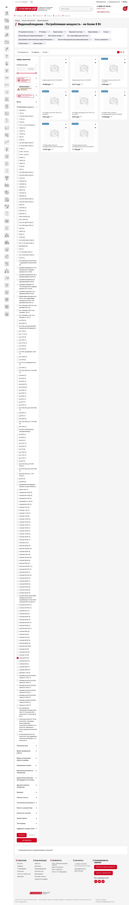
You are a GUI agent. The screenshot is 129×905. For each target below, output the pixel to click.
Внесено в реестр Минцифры (22, 80)
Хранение (20, 792)
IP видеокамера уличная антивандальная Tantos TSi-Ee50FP (112, 113)
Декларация (104, 58)
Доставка (58, 16)
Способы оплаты (40, 876)
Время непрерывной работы (23, 752)
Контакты (67, 16)
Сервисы (29, 16)
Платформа (19, 16)
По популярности (23, 52)
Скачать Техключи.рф (103, 873)
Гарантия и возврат (41, 879)
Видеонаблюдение (42, 20)
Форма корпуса (22, 818)
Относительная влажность (26, 803)
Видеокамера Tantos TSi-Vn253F (81, 80)
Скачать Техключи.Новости (105, 867)
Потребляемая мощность (25, 107)
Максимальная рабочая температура (25, 772)
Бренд (19, 102)
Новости (49, 16)
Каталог (20, 863)
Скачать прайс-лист (24, 874)
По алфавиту (35, 52)
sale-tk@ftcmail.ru (103, 12)
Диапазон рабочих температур (23, 786)
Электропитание (22, 746)
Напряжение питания (24, 765)
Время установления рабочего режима (24, 759)
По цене (45, 52)
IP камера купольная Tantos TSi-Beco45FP (52, 113)
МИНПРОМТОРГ (22, 88)
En (31, 2)
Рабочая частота (22, 797)
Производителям (40, 869)
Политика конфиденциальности (105, 901)
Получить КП (39, 16)
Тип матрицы (21, 823)
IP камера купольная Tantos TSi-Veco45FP (111, 80)
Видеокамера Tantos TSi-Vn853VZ (52, 80)
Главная (17, 20)
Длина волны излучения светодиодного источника (25, 779)
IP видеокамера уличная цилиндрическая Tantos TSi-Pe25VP (53, 145)
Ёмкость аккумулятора (25, 808)
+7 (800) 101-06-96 (103, 7)
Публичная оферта (101, 899)
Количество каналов (24, 813)
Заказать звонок (101, 8)
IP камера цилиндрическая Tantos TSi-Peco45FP (83, 113)
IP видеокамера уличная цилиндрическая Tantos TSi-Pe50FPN (83, 145)
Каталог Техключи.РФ (28, 20)
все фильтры (26, 840)
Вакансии (20, 876)
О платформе (21, 869)
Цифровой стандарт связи (25, 829)
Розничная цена (22, 65)
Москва (24, 2)
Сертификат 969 (22, 96)
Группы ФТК (23, 901)
